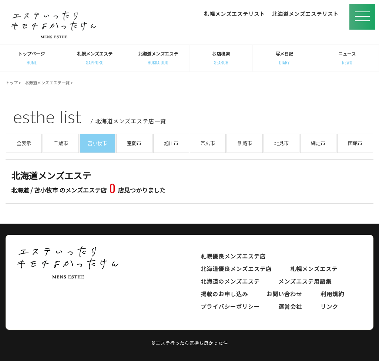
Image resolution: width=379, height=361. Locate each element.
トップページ (32, 58)
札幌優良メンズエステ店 (233, 256)
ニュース (347, 58)
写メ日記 (284, 58)
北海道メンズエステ (158, 58)
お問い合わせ (284, 294)
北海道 (20, 189)
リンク (329, 306)
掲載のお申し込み (224, 294)
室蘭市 (134, 143)
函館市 (355, 143)
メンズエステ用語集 (305, 281)
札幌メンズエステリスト (234, 13)
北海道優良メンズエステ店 (236, 269)
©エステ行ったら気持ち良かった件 (189, 343)
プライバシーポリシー (230, 306)
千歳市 (61, 143)
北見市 (281, 143)
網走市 (318, 143)
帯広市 (208, 143)
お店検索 (221, 58)
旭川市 (171, 143)
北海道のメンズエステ (230, 281)
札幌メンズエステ (95, 58)
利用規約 (332, 294)
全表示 (24, 143)
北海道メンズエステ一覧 (47, 83)
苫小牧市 (97, 143)
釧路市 (245, 143)
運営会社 (290, 306)
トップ (12, 83)
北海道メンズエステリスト (305, 13)
